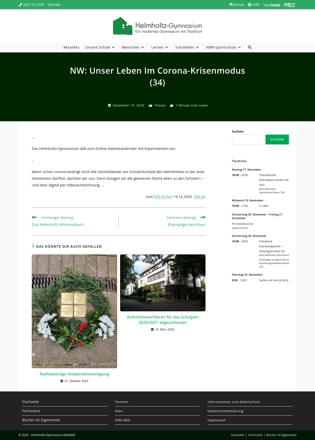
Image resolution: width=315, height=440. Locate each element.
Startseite (30, 401)
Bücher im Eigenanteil (41, 420)
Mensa (236, 4)
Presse (160, 105)
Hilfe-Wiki (122, 420)
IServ (119, 411)
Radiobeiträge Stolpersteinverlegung (74, 374)
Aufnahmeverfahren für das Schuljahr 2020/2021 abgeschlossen (163, 319)
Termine (121, 402)
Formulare (31, 410)
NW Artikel (163, 196)
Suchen (238, 131)
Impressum (216, 420)
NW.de (199, 196)
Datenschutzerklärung (225, 411)
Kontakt (54, 4)
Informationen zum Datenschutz (233, 402)
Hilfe (254, 4)
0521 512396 (33, 4)
